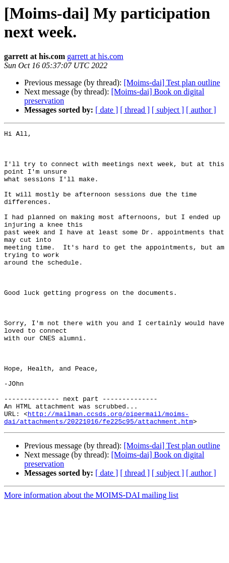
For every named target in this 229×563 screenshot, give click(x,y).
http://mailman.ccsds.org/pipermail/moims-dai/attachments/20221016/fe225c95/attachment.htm (98, 476)
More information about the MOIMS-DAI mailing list (91, 554)
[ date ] (106, 110)
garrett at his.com (95, 56)
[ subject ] (168, 110)
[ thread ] (135, 110)
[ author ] (201, 110)
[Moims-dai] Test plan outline (172, 82)
